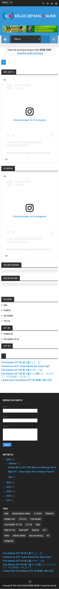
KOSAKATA (7, 310)
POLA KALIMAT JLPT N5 (11, 339)
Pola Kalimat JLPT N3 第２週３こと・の (20, 362)
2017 (8, 500)
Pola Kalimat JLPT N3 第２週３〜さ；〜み (21, 369)
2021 (8, 486)
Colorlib (53, 585)
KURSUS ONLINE (19, 535)
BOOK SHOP (23, 530)
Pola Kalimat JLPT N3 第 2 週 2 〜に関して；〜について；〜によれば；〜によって (27, 375)
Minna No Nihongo (36, 535)
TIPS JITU (7, 321)
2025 (9, 459)
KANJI (38, 524)
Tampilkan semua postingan (30, 53)
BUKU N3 (35, 530)
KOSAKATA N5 (8, 334)
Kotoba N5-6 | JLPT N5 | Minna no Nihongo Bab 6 (32, 467)
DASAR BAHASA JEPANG (21, 513)
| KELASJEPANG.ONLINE (31, 585)
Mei (11, 476)
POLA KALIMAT (8, 315)
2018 (8, 495)
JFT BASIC (38, 513)
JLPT (44, 530)
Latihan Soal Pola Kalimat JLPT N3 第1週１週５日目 (26, 380)
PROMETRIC (9, 541)
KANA (5, 305)
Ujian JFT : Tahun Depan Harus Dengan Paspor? (31, 471)
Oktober (13, 463)
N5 (48, 535)
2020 (9, 491)
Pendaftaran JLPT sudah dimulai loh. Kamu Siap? (25, 366)
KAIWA (6, 535)
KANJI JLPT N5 (9, 530)
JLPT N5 (29, 524)
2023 (9, 482)
